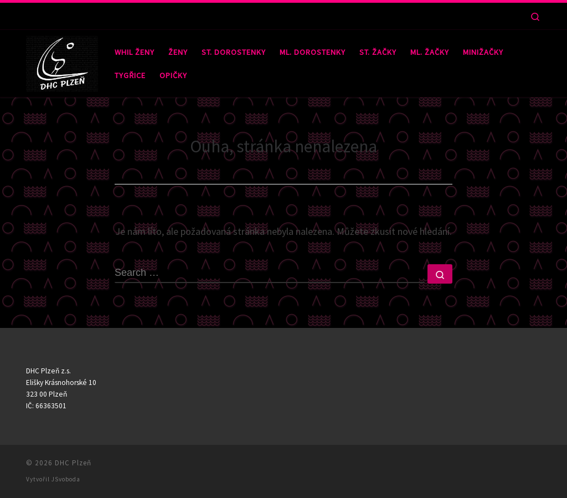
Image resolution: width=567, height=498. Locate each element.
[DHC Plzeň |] (62, 61)
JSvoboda (65, 479)
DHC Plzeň (73, 463)
